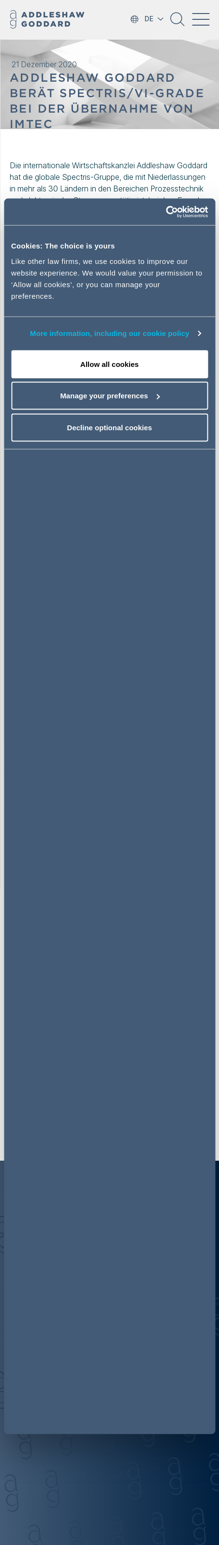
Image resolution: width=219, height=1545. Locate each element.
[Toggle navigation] (200, 19)
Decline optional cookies (109, 427)
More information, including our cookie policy (110, 333)
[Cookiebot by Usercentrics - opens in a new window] (165, 211)
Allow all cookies (109, 364)
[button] (177, 23)
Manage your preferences (110, 396)
